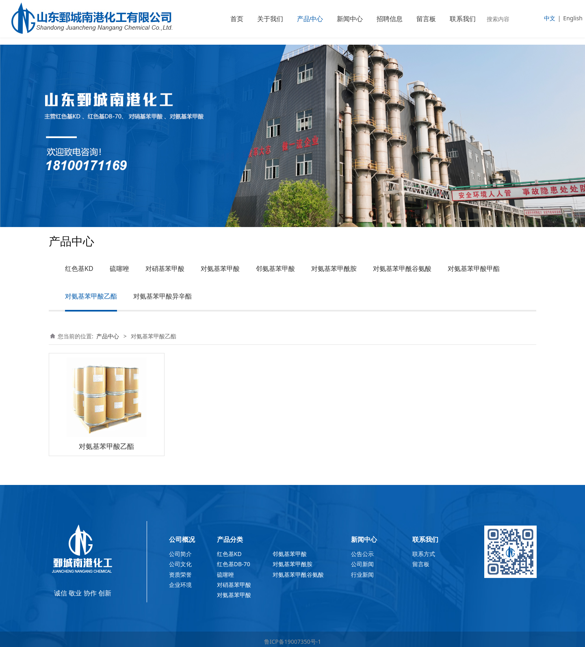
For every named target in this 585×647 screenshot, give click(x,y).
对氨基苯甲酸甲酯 (474, 268)
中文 (549, 18)
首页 (236, 18)
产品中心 (310, 18)
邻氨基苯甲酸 (275, 268)
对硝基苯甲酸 (164, 268)
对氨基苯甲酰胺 (334, 268)
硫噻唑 (119, 268)
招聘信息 (390, 18)
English (573, 18)
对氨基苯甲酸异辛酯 (162, 296)
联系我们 (463, 18)
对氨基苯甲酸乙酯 (91, 296)
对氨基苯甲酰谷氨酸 (402, 268)
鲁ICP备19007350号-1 (292, 641)
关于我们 (270, 18)
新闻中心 (350, 18)
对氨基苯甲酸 (220, 268)
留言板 (426, 18)
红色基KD (79, 268)
